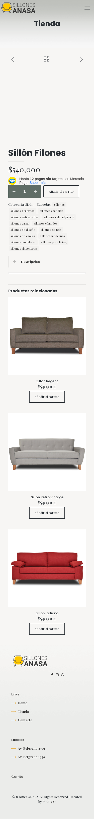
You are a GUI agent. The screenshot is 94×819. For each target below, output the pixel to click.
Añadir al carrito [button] (47, 397)
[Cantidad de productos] (24, 191)
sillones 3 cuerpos (23, 211)
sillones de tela (51, 230)
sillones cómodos (45, 223)
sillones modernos (52, 236)
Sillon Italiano (47, 613)
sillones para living (54, 242)
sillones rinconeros (24, 248)
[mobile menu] (87, 7)
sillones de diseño (23, 230)
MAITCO (49, 801)
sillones (59, 204)
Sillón (29, 204)
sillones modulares (23, 242)
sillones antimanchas (25, 217)
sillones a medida (51, 211)
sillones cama (20, 223)
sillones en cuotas (23, 236)
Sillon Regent (47, 381)
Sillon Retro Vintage (47, 497)
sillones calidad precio (59, 217)
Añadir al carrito (61, 191)
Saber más (37, 183)
